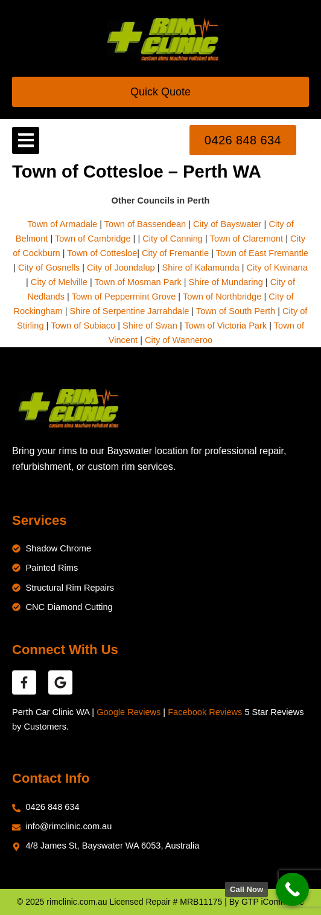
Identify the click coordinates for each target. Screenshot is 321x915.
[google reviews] (60, 682)
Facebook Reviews (205, 712)
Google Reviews (128, 712)
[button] (25, 140)
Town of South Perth (235, 311)
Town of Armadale (62, 224)
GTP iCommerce (272, 902)
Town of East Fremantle (262, 253)
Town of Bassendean (145, 224)
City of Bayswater (227, 224)
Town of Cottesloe (102, 253)
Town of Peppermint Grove (124, 296)
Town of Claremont (248, 238)
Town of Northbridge (222, 296)
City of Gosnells (49, 267)
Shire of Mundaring (226, 282)
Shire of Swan (149, 325)
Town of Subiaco (83, 325)
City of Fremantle (175, 253)
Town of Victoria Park (225, 325)
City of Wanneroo (178, 340)
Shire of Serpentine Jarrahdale (129, 311)
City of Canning (172, 238)
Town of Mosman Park (137, 282)
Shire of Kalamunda (201, 267)
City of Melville (59, 282)
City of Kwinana (277, 267)
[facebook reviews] (24, 682)
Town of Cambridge (93, 238)
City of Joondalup (121, 267)
